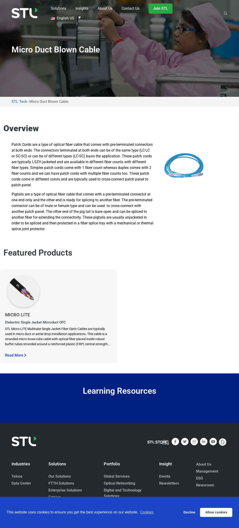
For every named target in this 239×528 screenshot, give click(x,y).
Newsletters (169, 483)
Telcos (17, 476)
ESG (199, 478)
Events (164, 476)
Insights (81, 8)
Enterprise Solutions (65, 490)
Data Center (21, 483)
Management (207, 471)
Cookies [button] (146, 512)
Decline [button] (189, 512)
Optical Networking (119, 483)
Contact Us (130, 8)
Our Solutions (59, 476)
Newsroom (205, 485)
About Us (203, 464)
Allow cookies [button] (216, 512)
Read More (15, 355)
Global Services (117, 476)
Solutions (58, 8)
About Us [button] (105, 8)
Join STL (160, 8)
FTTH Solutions (61, 483)
